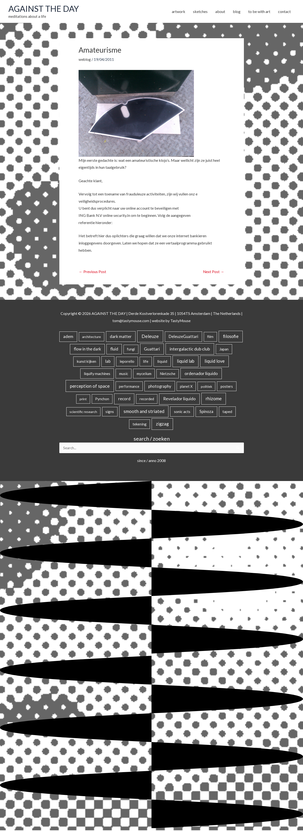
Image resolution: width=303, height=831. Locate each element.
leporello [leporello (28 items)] (127, 362)
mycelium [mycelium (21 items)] (144, 374)
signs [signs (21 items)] (109, 412)
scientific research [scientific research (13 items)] (83, 412)
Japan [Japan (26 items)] (224, 349)
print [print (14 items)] (83, 399)
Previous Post (92, 272)
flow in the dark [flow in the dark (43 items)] (87, 349)
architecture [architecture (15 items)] (91, 337)
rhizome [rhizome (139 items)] (214, 399)
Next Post (213, 272)
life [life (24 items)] (145, 362)
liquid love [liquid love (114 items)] (214, 361)
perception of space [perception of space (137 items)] (90, 386)
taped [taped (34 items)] (227, 412)
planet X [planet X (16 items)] (186, 387)
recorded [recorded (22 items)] (147, 399)
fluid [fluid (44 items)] (114, 349)
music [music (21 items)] (123, 374)
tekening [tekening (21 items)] (140, 424)
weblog (85, 59)
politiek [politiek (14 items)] (206, 387)
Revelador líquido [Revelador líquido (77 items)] (179, 399)
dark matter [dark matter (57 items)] (121, 336)
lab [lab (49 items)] (108, 361)
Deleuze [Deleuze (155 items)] (150, 336)
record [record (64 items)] (124, 399)
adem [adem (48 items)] (68, 337)
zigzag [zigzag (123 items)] (162, 424)
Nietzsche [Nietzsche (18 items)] (167, 374)
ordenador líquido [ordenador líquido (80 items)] (201, 373)
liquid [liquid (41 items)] (162, 361)
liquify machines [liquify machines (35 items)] (97, 374)
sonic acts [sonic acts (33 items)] (182, 412)
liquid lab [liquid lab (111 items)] (185, 361)
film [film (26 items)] (210, 337)
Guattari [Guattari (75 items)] (152, 349)
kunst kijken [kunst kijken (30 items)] (86, 362)
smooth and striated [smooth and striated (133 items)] (144, 411)
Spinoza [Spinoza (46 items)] (206, 412)
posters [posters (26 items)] (227, 386)
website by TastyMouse (171, 321)
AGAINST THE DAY (44, 9)
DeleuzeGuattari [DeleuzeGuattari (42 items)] (183, 337)
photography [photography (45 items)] (159, 386)
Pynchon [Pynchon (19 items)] (102, 399)
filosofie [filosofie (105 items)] (231, 336)
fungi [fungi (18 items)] (131, 350)
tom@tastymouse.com (130, 321)
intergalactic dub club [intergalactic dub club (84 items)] (190, 349)
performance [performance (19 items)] (129, 386)
